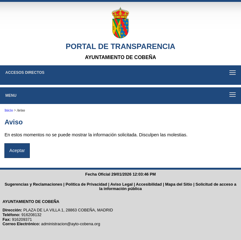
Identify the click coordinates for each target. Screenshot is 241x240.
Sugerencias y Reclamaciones (33, 184)
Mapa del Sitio (178, 184)
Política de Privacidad (86, 184)
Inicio (8, 110)
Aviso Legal (121, 184)
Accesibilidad (149, 184)
